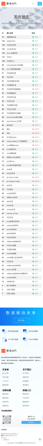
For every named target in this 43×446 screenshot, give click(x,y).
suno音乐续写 (11, 277)
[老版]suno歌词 (12, 197)
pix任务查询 (11, 173)
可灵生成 (10, 217)
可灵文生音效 (11, 109)
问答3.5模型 (11, 289)
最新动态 (26, 382)
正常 (31, 27)
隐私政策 (5, 403)
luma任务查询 (11, 229)
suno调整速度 (11, 153)
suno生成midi (11, 49)
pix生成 (9, 169)
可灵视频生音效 (12, 105)
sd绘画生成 (10, 281)
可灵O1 (9, 57)
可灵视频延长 (11, 93)
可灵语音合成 (11, 97)
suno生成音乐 (11, 193)
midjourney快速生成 (14, 241)
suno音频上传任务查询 (14, 257)
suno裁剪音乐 (11, 149)
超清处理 (10, 125)
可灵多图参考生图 (13, 81)
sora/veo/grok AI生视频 (15, 65)
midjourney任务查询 (14, 265)
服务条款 (5, 399)
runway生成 (11, 209)
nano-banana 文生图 (14, 121)
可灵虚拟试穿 (11, 73)
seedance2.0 (11, 41)
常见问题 (5, 382)
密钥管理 (26, 411)
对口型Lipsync (11, 137)
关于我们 (26, 378)
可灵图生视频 (11, 249)
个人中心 (5, 386)
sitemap (3, 437)
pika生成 (10, 201)
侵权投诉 (5, 411)
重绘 (8, 129)
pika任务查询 (11, 233)
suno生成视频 (11, 253)
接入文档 (5, 378)
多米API (21, 443)
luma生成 (10, 205)
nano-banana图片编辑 (14, 117)
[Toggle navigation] (40, 4)
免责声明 (5, 407)
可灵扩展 (10, 261)
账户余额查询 (11, 285)
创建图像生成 (11, 37)
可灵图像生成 (11, 85)
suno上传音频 (11, 269)
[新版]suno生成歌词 (14, 157)
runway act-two (12, 213)
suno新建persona (13, 145)
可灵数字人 (10, 61)
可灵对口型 (10, 101)
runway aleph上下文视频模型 (17, 141)
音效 (8, 133)
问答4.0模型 (11, 293)
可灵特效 (10, 189)
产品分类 (26, 403)
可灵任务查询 (11, 237)
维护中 (38, 27)
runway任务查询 (12, 225)
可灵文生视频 (11, 245)
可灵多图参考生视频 (14, 113)
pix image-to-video (13, 181)
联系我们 (26, 390)
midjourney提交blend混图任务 (17, 273)
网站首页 (26, 399)
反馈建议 (26, 386)
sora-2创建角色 (12, 53)
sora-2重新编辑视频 (14, 69)
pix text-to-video (12, 177)
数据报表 (5, 390)
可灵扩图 (10, 77)
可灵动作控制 (11, 45)
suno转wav (10, 161)
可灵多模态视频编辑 (14, 89)
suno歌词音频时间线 (14, 165)
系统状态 (5, 440)
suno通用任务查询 (13, 221)
